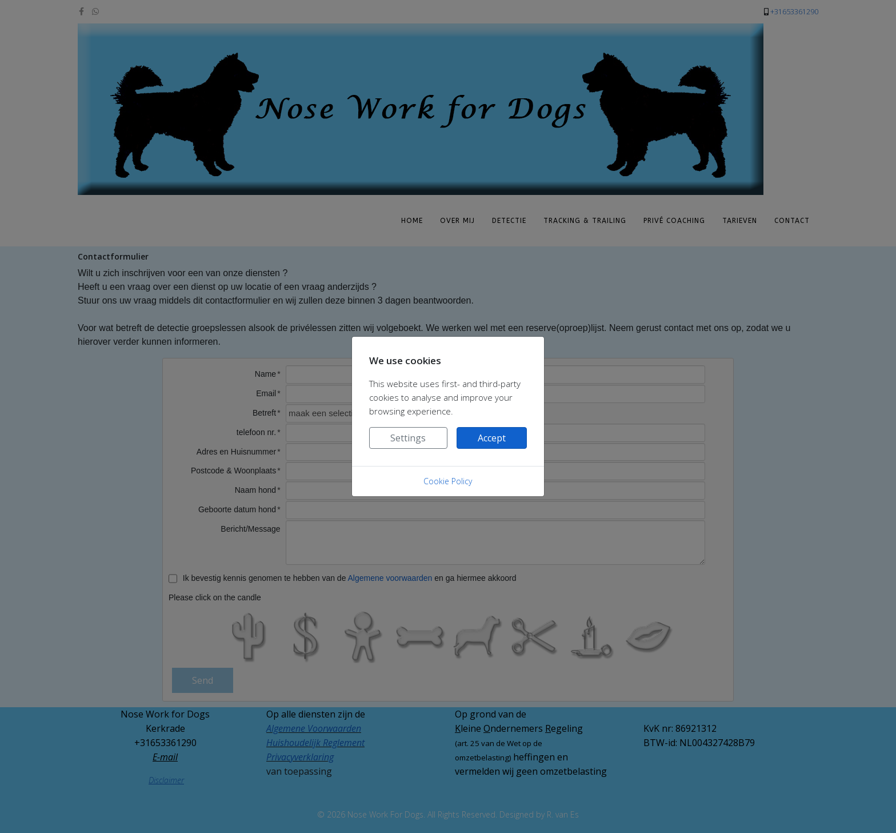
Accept (492, 438)
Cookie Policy (447, 481)
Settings (408, 438)
